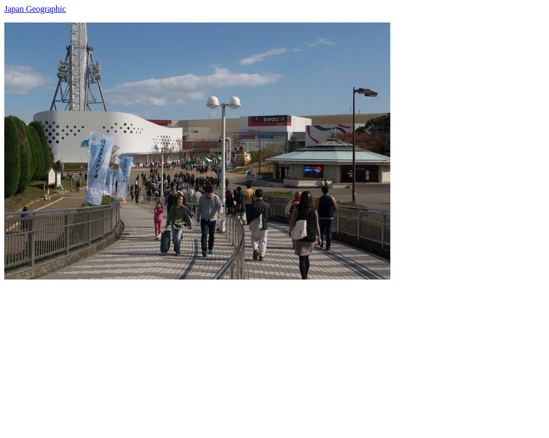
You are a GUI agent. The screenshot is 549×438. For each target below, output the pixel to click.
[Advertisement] (274, 354)
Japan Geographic (35, 8)
